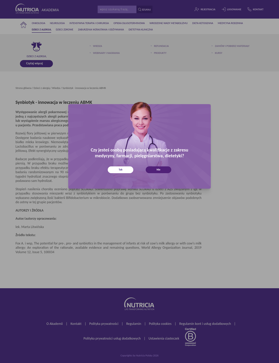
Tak (120, 169)
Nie (158, 169)
